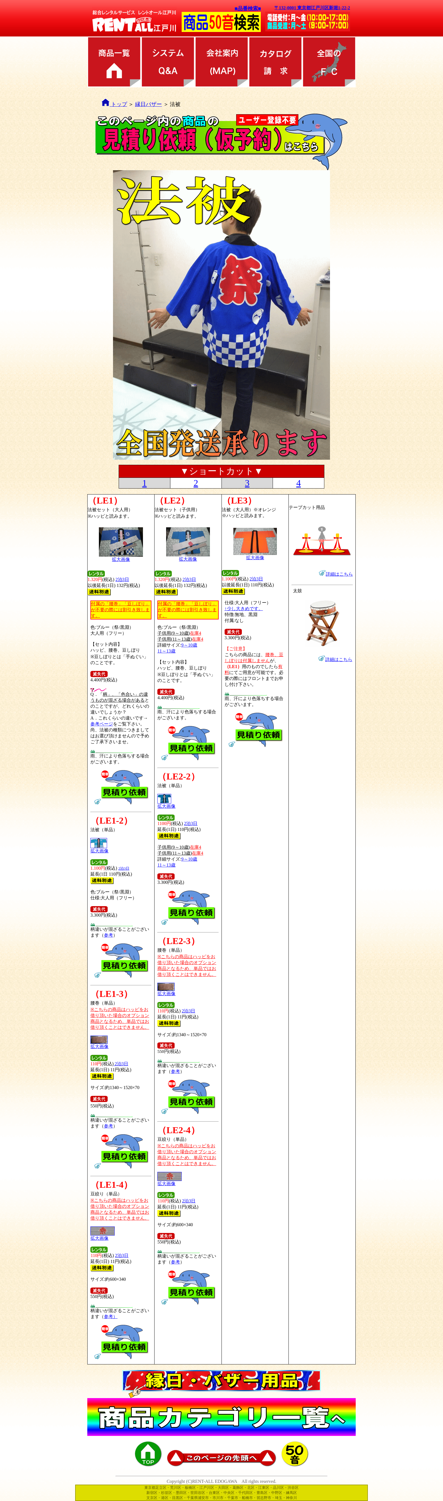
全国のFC (329, 61)
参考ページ (101, 724)
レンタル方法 (168, 61)
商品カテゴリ (114, 61)
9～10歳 (189, 645)
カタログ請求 (275, 61)
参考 (108, 935)
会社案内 (221, 61)
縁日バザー (148, 104)
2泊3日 (122, 579)
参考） (111, 1316)
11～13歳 (166, 651)
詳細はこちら (338, 659)
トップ (114, 104)
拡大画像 (99, 848)
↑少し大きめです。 (244, 608)
